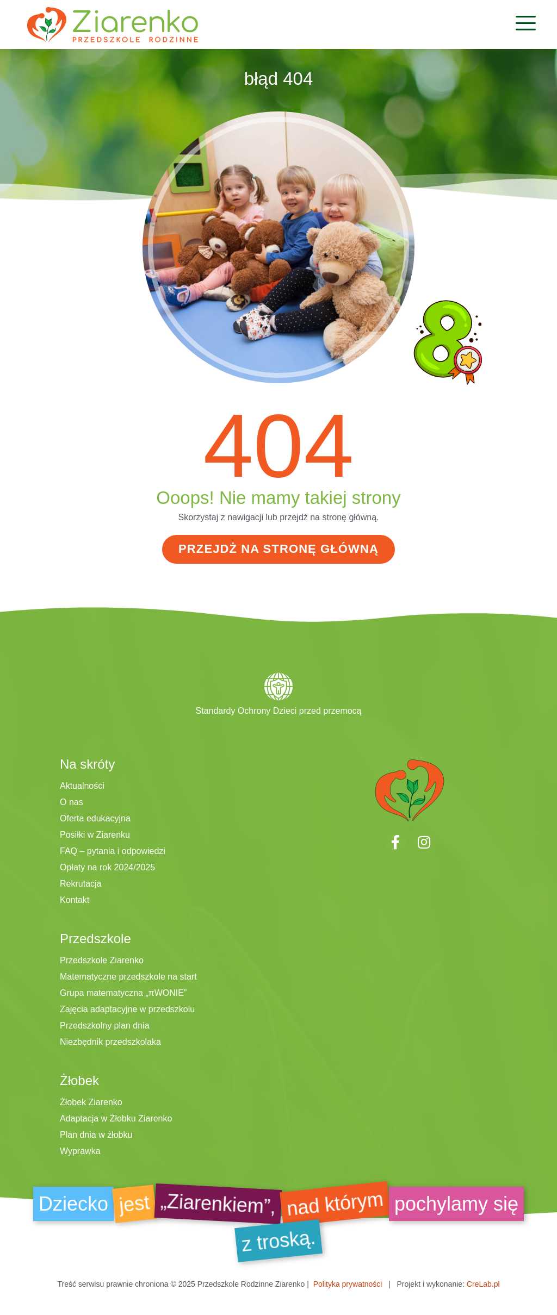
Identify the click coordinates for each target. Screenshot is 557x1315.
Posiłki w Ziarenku (95, 834)
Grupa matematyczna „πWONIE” (123, 992)
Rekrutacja (80, 883)
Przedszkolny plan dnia (105, 1025)
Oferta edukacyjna (95, 817)
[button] (526, 24)
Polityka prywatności (347, 1283)
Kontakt (74, 899)
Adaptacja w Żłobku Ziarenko (116, 1118)
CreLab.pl (483, 1283)
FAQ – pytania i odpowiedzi (112, 850)
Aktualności (82, 785)
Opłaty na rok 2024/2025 (107, 866)
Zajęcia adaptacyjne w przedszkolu (127, 1008)
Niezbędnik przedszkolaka (110, 1041)
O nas (71, 801)
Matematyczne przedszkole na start (128, 976)
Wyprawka (80, 1150)
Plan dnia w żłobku (96, 1134)
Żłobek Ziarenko (91, 1101)
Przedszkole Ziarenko (102, 959)
